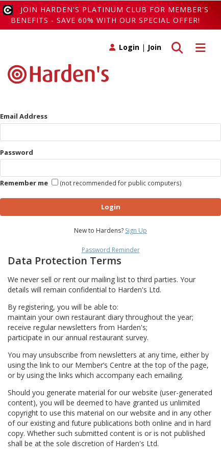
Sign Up (136, 230)
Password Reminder (111, 249)
